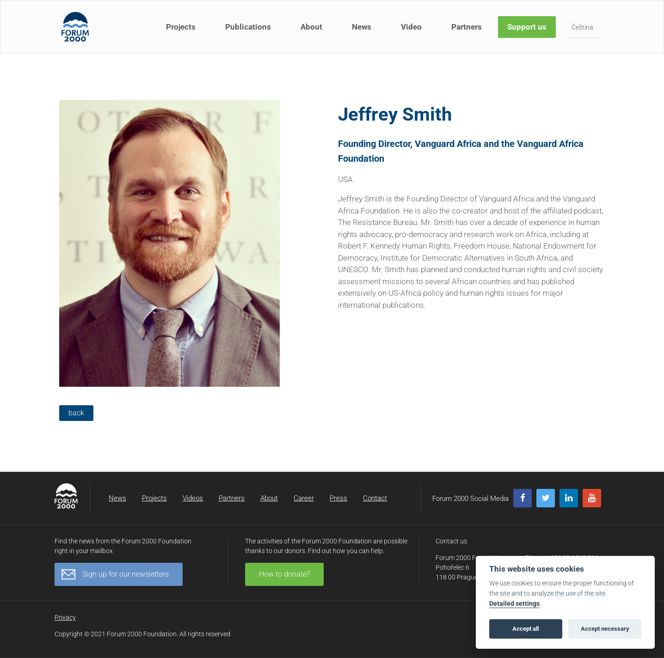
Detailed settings (514, 604)
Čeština (582, 27)
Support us (527, 26)
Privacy (65, 617)
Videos (193, 498)
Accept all (525, 628)
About (311, 26)
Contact (375, 498)
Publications (248, 26)
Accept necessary (605, 628)
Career (304, 498)
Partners (466, 26)
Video (411, 26)
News (361, 26)
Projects (181, 26)
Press (338, 498)
